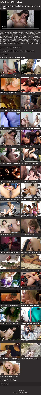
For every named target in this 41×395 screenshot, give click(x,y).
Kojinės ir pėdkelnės (19, 51)
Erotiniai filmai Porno (11, 2)
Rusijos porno (4, 54)
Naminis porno (30, 51)
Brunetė (10, 51)
